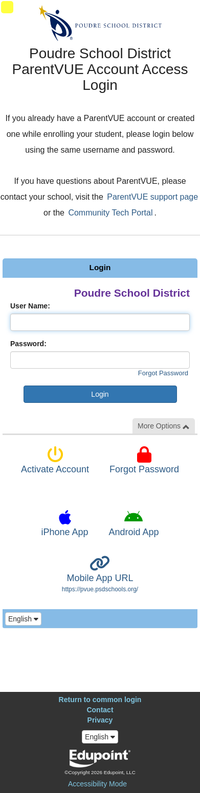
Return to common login (100, 699)
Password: (28, 344)
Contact (99, 710)
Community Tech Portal (110, 212)
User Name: (30, 306)
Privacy (100, 720)
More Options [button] (164, 426)
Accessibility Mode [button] (97, 784)
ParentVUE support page (152, 197)
